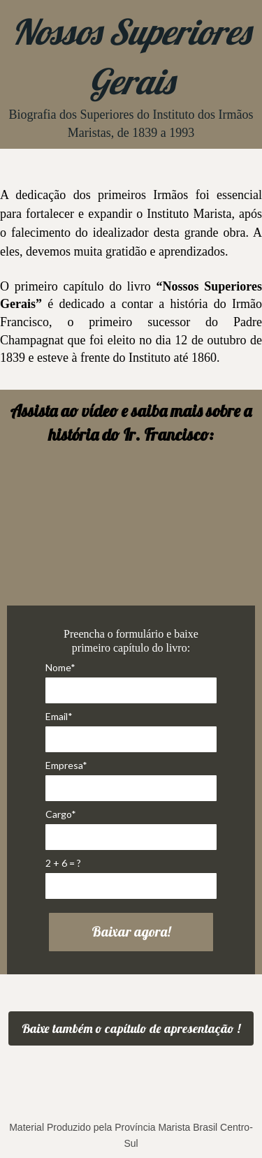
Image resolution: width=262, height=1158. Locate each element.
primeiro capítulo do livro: (131, 648)
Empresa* (66, 765)
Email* (59, 716)
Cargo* (60, 814)
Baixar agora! (131, 931)
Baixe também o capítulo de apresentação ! (131, 1028)
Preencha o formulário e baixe (131, 634)
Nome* (60, 667)
